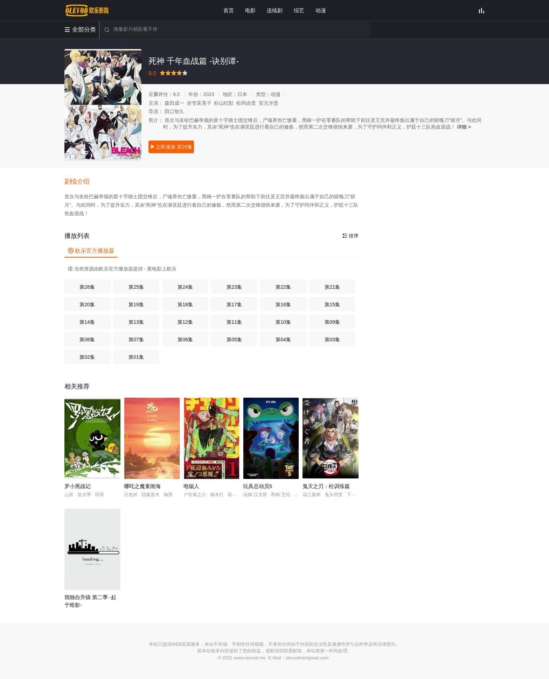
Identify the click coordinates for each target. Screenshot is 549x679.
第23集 (234, 287)
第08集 (87, 339)
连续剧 (275, 10)
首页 (228, 10)
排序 (350, 236)
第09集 (332, 322)
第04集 (283, 339)
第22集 (283, 287)
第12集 (185, 322)
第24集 (185, 287)
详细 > (464, 127)
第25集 (136, 287)
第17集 (234, 304)
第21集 (332, 287)
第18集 (185, 304)
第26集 (87, 287)
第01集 (136, 357)
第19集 (136, 304)
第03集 (332, 339)
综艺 (299, 10)
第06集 (185, 339)
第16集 (283, 304)
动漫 (320, 10)
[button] (80, 181)
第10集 (283, 322)
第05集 (234, 339)
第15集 (332, 304)
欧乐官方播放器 (91, 251)
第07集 (136, 339)
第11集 (234, 322)
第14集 (87, 322)
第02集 (87, 357)
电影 (250, 10)
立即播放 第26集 (171, 147)
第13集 (136, 322)
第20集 (87, 304)
